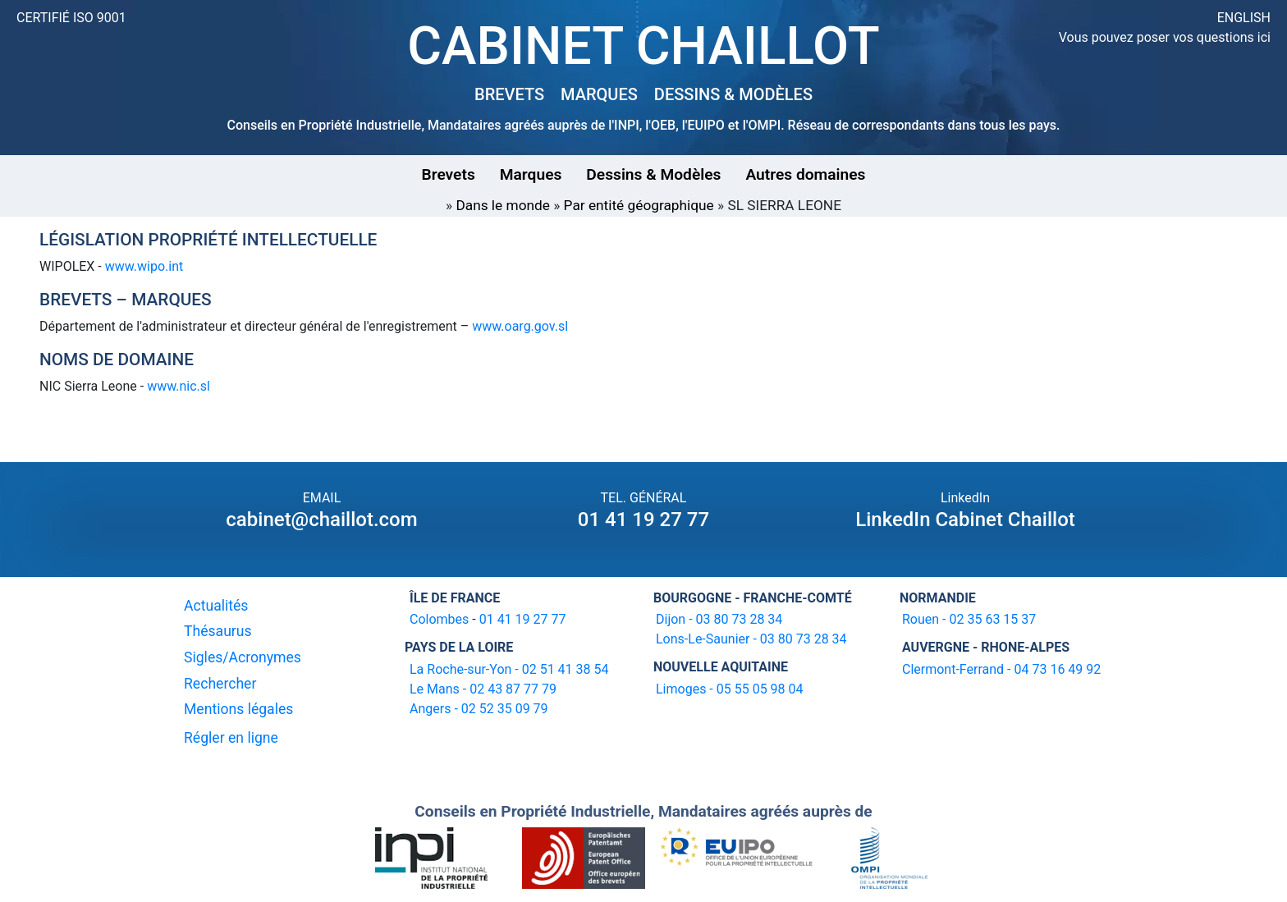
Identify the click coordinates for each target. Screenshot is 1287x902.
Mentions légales (238, 709)
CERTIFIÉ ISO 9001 (71, 17)
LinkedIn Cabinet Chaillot (965, 519)
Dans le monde (503, 205)
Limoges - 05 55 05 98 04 (730, 689)
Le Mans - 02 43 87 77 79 (483, 689)
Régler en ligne (231, 738)
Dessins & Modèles (653, 174)
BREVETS (509, 94)
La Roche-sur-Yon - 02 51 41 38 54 (509, 669)
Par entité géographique (639, 205)
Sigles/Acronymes (242, 657)
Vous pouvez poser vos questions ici (1165, 37)
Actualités (216, 606)
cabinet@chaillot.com (321, 519)
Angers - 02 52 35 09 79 (479, 709)
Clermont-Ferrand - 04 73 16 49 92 (1001, 669)
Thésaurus (218, 631)
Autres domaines (805, 174)
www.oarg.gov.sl (520, 326)
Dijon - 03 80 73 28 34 (719, 619)
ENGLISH (1244, 17)
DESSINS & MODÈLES (733, 94)
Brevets (448, 174)
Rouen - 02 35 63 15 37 (969, 619)
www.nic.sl (178, 386)
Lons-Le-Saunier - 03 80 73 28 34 (751, 639)
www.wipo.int (144, 266)
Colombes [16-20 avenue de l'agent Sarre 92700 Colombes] (439, 619)
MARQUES (599, 94)
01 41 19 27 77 (643, 519)
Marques (531, 174)
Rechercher (220, 683)
